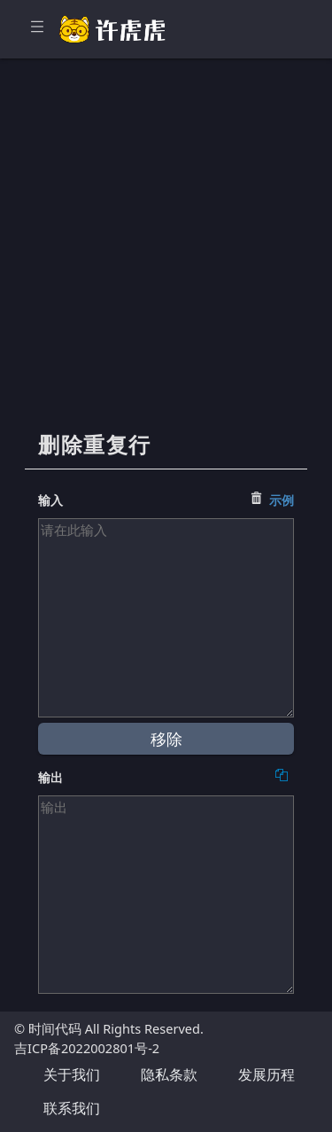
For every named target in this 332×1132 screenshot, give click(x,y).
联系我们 (71, 1108)
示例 (281, 500)
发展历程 (266, 1074)
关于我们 (71, 1074)
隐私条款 (169, 1074)
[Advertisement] (166, 255)
